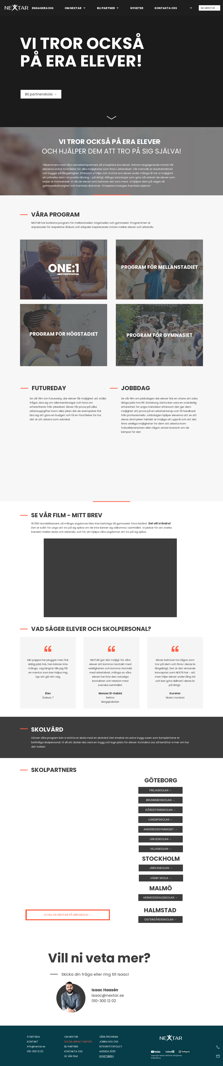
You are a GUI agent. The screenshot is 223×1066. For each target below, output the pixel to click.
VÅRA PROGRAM (108, 1036)
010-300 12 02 (35, 1051)
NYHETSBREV (106, 1056)
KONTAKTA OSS (73, 1051)
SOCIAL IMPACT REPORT (78, 1041)
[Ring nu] (218, 1047)
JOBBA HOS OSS (108, 1041)
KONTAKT (32, 1041)
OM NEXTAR (71, 1036)
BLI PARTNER (71, 1046)
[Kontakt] (218, 1056)
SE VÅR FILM (71, 1056)
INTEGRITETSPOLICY (110, 1046)
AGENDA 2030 (107, 1051)
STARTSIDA (33, 1036)
